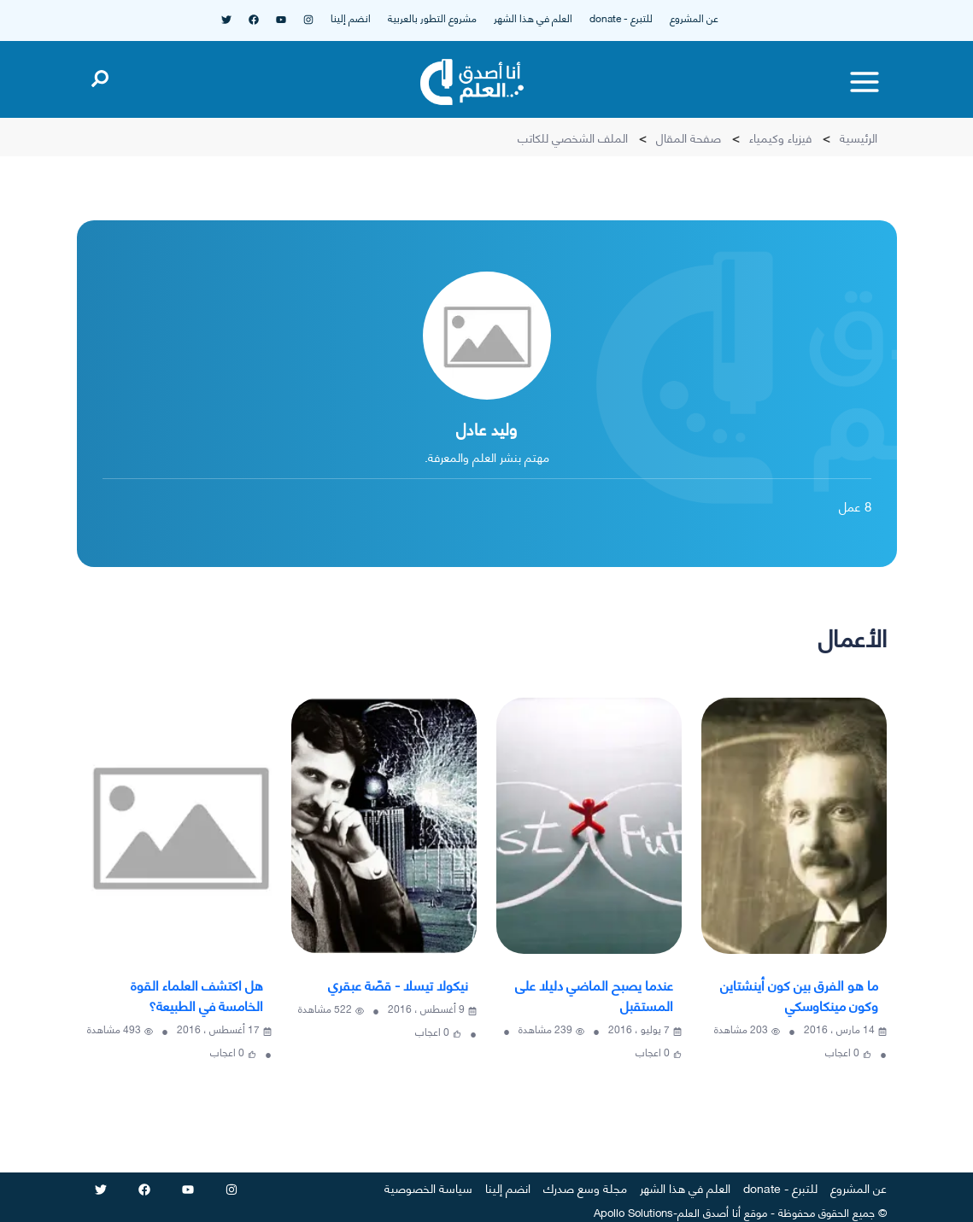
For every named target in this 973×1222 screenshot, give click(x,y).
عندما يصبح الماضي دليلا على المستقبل (594, 994)
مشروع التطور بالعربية (432, 17)
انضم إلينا (351, 17)
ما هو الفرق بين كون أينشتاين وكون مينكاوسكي (799, 994)
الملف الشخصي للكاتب (573, 137)
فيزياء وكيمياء (780, 137)
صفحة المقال (688, 137)
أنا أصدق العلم (709, 1212)
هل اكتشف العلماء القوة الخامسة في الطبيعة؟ (197, 994)
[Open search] (100, 75)
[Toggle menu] (864, 82)
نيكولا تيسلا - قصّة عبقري (398, 984)
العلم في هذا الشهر (533, 17)
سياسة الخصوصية (428, 1187)
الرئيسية (858, 137)
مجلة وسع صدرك (585, 1187)
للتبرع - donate (621, 17)
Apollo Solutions (633, 1212)
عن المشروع (694, 17)
